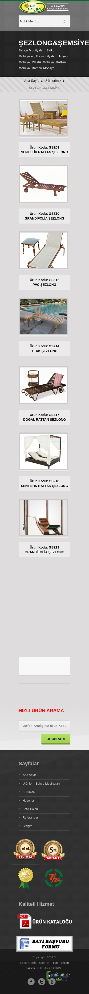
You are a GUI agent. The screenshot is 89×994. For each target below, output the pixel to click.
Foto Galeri (30, 809)
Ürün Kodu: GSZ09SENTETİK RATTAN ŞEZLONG (44, 150)
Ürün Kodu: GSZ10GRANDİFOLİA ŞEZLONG (44, 216)
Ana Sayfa (32, 81)
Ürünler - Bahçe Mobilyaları (41, 784)
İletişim (27, 826)
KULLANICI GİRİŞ (49, 968)
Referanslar (30, 817)
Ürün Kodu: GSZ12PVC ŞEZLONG (44, 282)
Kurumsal (29, 792)
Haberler (28, 801)
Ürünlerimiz (53, 81)
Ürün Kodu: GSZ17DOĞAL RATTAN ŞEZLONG (44, 417)
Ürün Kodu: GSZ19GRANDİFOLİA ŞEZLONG (44, 549)
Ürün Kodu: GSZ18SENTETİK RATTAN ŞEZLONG (44, 483)
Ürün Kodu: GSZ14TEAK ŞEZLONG (44, 348)
